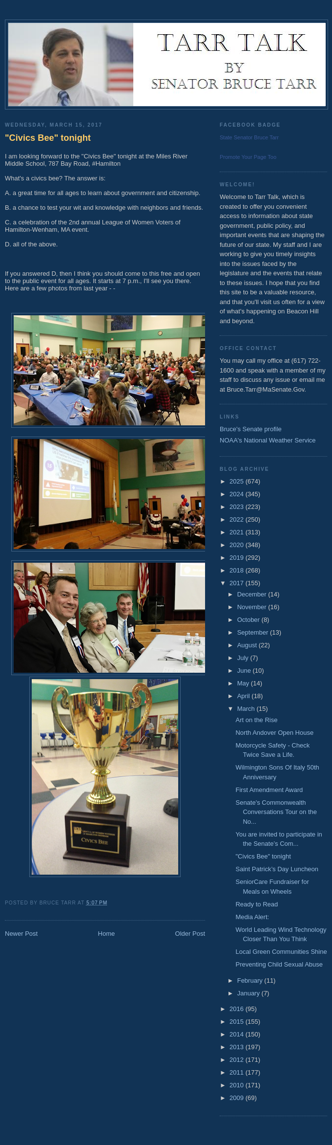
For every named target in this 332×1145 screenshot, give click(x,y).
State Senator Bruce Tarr (249, 137)
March (247, 708)
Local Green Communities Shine (281, 951)
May (244, 683)
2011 (237, 1072)
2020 (237, 545)
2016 (237, 1009)
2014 (237, 1034)
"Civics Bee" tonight (48, 138)
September (253, 632)
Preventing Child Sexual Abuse (279, 964)
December (253, 594)
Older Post (190, 933)
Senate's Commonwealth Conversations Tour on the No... (276, 812)
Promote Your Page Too (248, 157)
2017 (237, 583)
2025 (237, 481)
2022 (237, 519)
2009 (237, 1097)
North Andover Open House (274, 732)
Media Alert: (252, 917)
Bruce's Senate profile (251, 429)
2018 (237, 570)
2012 (237, 1059)
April (244, 696)
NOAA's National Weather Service (268, 440)
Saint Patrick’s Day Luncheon (276, 869)
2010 (237, 1085)
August (248, 645)
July (243, 657)
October (249, 619)
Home (106, 933)
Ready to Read (256, 904)
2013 (237, 1047)
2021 (237, 532)
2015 (237, 1021)
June (245, 670)
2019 (237, 557)
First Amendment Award (269, 789)
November (253, 607)
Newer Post (21, 933)
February (251, 980)
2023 (237, 506)
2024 (237, 494)
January (249, 993)
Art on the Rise (256, 720)
